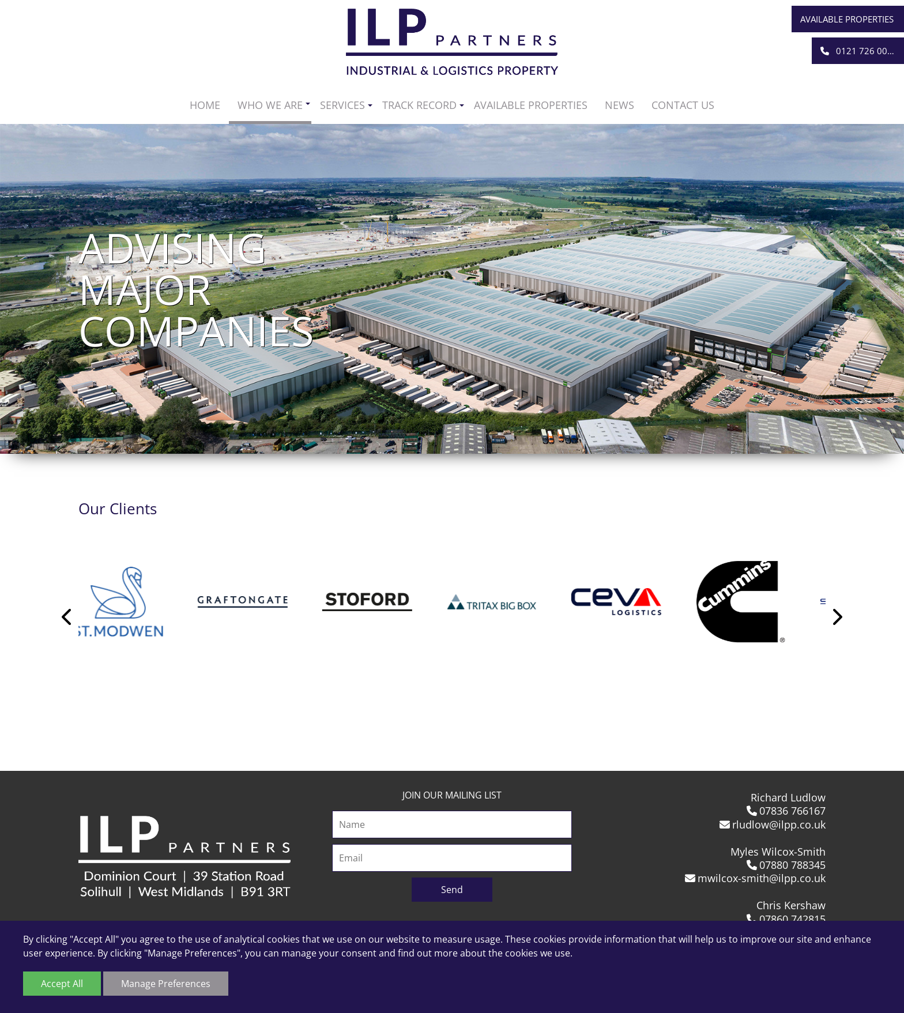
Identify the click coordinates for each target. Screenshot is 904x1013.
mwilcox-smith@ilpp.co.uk (755, 878)
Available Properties (847, 19)
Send (452, 889)
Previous (67, 617)
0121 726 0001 (859, 51)
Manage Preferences (165, 983)
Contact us (682, 105)
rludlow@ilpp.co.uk (773, 824)
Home (205, 105)
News (619, 105)
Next (836, 617)
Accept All (62, 983)
